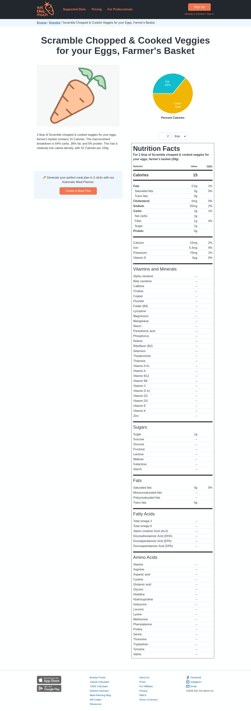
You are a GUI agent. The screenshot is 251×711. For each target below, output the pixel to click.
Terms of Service (148, 699)
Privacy (143, 690)
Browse (42, 22)
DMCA (143, 695)
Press (142, 682)
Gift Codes (95, 699)
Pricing (97, 9)
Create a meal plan (78, 190)
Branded (54, 22)
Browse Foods (98, 677)
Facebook (193, 677)
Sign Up (199, 6)
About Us (144, 677)
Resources (95, 704)
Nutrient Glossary (99, 690)
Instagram (193, 682)
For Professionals (120, 9)
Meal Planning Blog (100, 695)
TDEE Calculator (99, 686)
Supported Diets (74, 9)
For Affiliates (146, 686)
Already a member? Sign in (199, 14)
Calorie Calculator (99, 682)
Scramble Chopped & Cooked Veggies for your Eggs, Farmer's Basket (125, 45)
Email (191, 686)
